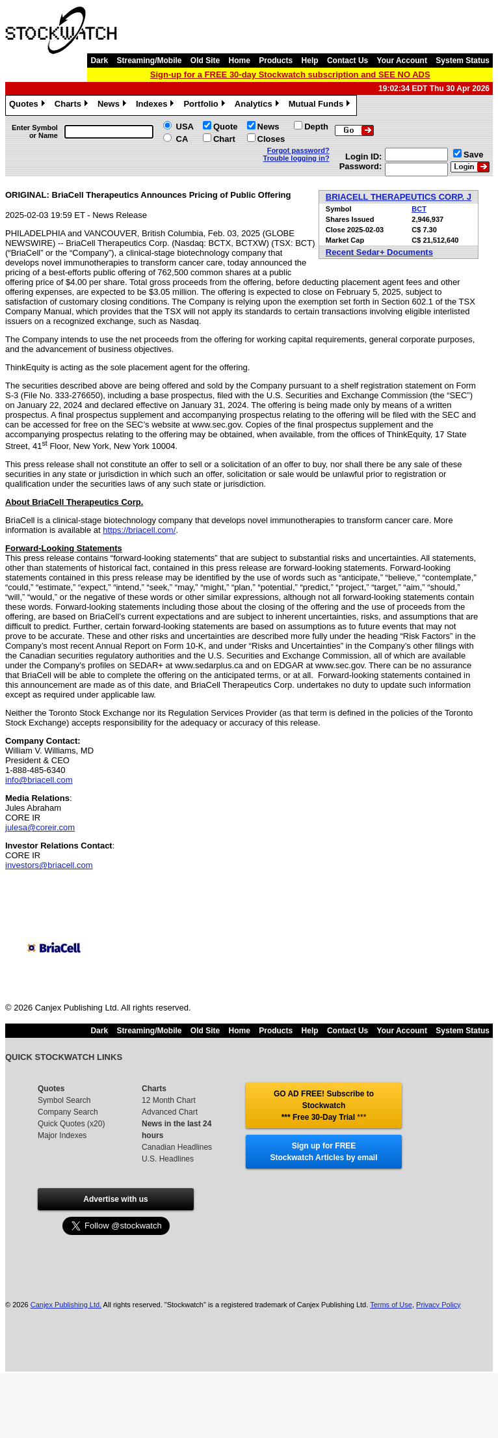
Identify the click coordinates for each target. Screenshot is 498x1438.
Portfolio (205, 105)
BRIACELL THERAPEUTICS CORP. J (398, 197)
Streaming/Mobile (148, 60)
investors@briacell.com (49, 865)
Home (239, 60)
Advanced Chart (170, 1112)
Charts (73, 105)
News (113, 105)
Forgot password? (298, 150)
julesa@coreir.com (40, 827)
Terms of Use (391, 1305)
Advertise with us (115, 1199)
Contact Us (347, 60)
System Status (463, 60)
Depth (316, 126)
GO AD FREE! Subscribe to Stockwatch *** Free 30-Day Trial (324, 1105)
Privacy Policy (438, 1305)
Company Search (68, 1112)
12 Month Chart (169, 1100)
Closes (271, 139)
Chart (224, 139)
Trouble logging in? (296, 158)
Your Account (402, 60)
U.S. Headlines (168, 1158)
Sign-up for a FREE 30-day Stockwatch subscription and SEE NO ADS (290, 74)
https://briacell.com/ (139, 530)
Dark (99, 60)
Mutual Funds (321, 105)
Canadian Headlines (177, 1147)
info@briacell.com (39, 780)
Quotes (28, 105)
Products (276, 60)
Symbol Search (64, 1100)
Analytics (258, 105)
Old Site (205, 60)
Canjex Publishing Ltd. (66, 1305)
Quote (225, 126)
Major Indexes (62, 1135)
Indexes (156, 105)
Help (310, 60)
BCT (419, 209)
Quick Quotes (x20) (71, 1123)
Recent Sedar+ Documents (379, 252)
